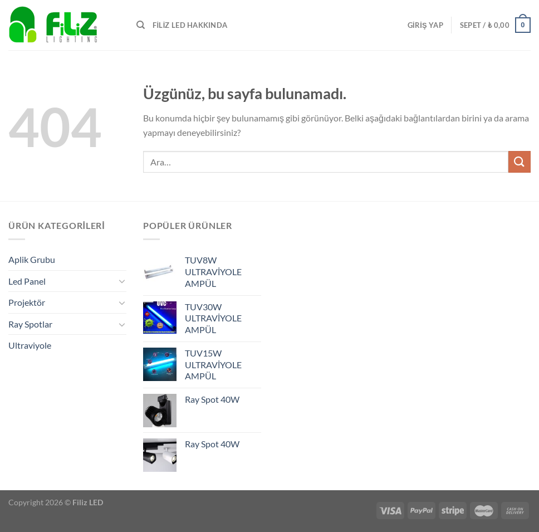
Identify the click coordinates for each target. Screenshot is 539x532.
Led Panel (27, 281)
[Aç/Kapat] (121, 280)
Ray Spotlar (30, 324)
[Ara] (140, 25)
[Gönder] (519, 162)
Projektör (26, 302)
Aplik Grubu (31, 259)
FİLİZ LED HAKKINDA (190, 25)
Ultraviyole (29, 345)
